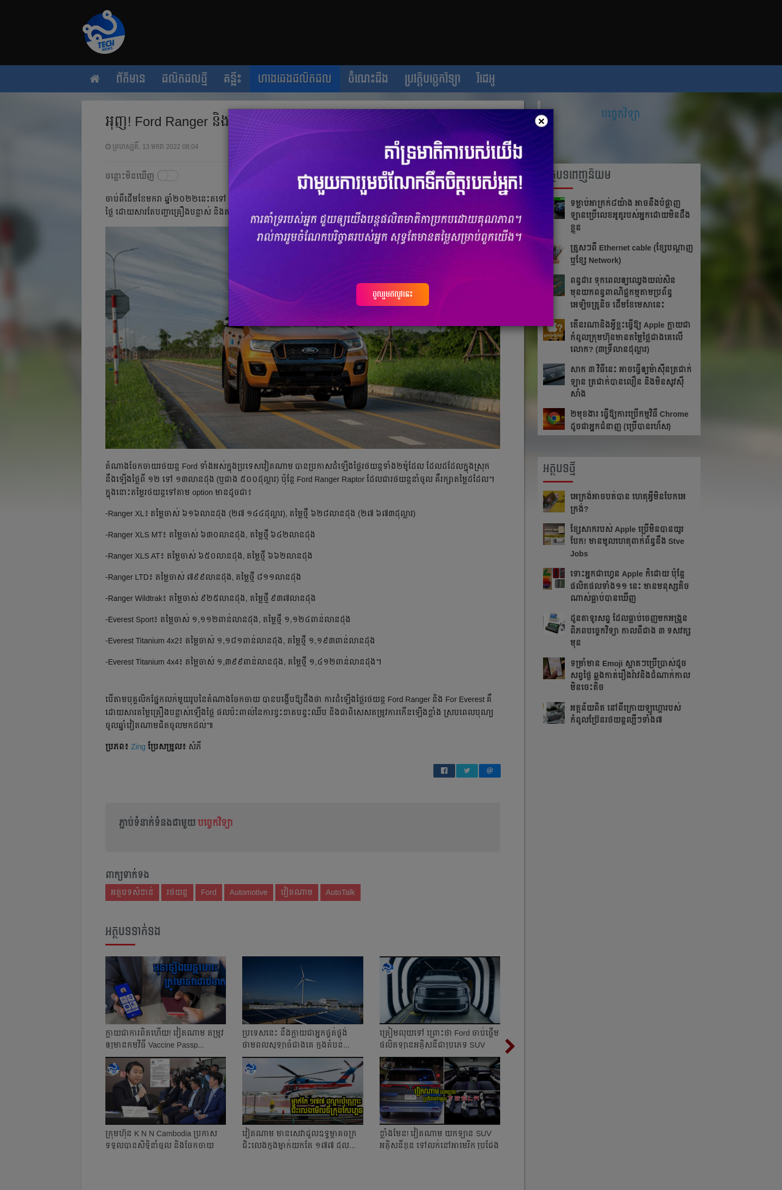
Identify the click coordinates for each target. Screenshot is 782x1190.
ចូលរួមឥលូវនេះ (393, 294)
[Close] (541, 121)
